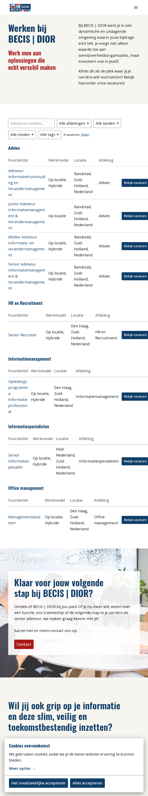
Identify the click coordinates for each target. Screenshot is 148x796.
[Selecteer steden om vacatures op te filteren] (22, 134)
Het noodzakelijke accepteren (38, 783)
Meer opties (22, 768)
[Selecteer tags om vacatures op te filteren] (49, 134)
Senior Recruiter (22, 334)
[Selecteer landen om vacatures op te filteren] (107, 123)
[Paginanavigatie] (136, 7)
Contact (24, 644)
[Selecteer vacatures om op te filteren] (74, 123)
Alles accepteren (87, 783)
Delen (85, 135)
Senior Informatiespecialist (18, 461)
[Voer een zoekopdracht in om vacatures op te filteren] (31, 123)
